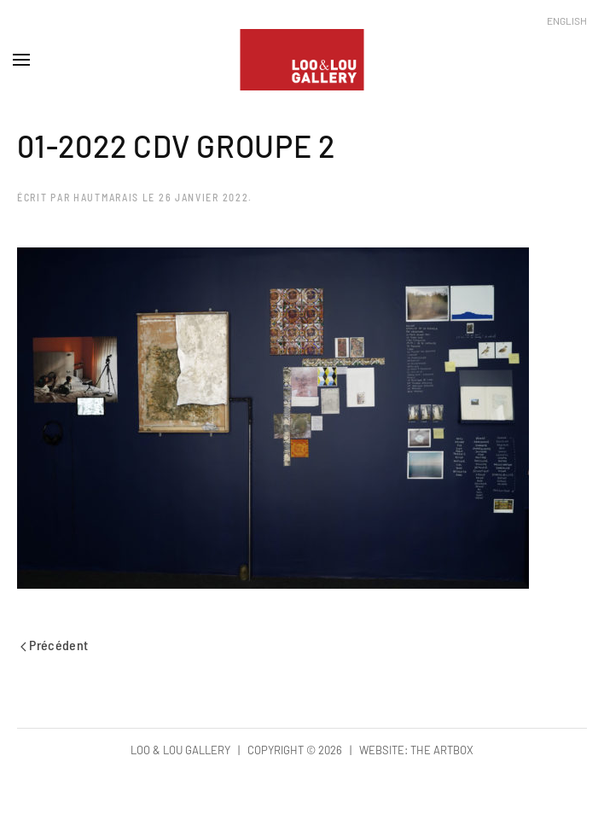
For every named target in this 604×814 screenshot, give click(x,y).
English (567, 20)
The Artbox (441, 750)
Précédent (54, 645)
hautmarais (106, 197)
